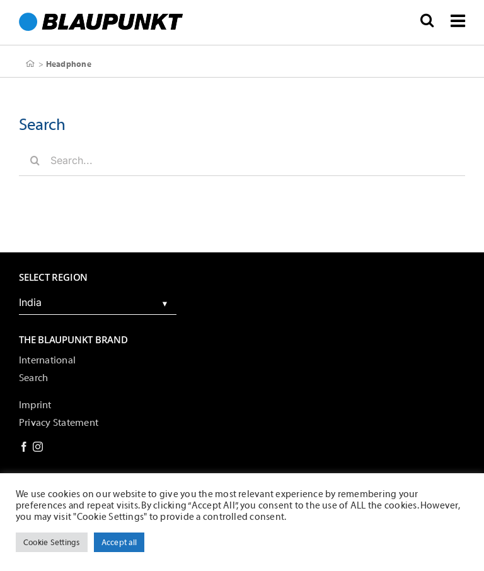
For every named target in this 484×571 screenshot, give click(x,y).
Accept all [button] (119, 542)
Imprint (35, 405)
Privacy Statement (58, 422)
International (47, 360)
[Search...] (242, 160)
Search (33, 378)
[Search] (34, 160)
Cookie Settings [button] (51, 542)
